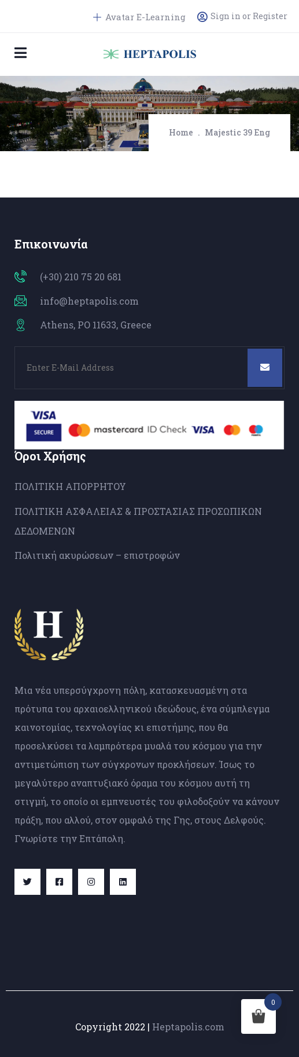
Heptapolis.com (188, 1027)
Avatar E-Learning (139, 17)
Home (181, 132)
